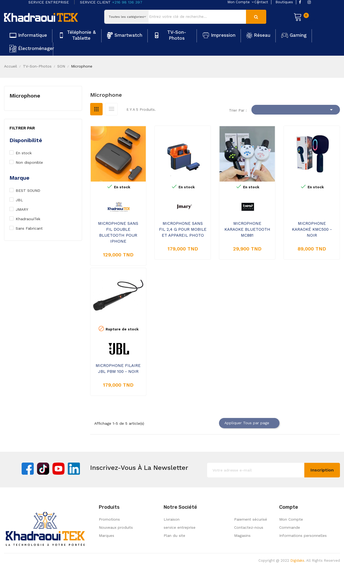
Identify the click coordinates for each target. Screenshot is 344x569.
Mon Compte (291, 519)
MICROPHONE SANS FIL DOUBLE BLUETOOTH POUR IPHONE (118, 232)
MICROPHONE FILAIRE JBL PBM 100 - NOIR (118, 368)
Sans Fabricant (32, 228)
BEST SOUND (31, 190)
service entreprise (179, 527)
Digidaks (297, 560)
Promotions (109, 519)
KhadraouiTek (31, 219)
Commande (289, 527)
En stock (27, 153)
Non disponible (32, 162)
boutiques (284, 2)
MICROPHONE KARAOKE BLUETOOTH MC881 (247, 229)
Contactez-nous (248, 527)
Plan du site (174, 535)
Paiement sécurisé (250, 519)
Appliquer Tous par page (249, 423)
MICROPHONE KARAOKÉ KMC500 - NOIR (312, 229)
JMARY (24, 209)
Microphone (24, 95)
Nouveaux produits (116, 527)
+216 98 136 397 (127, 2)
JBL (22, 200)
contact (261, 2)
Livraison (172, 519)
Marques (106, 535)
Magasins (242, 535)
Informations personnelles (303, 535)
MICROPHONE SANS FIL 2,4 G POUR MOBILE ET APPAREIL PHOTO (183, 229)
